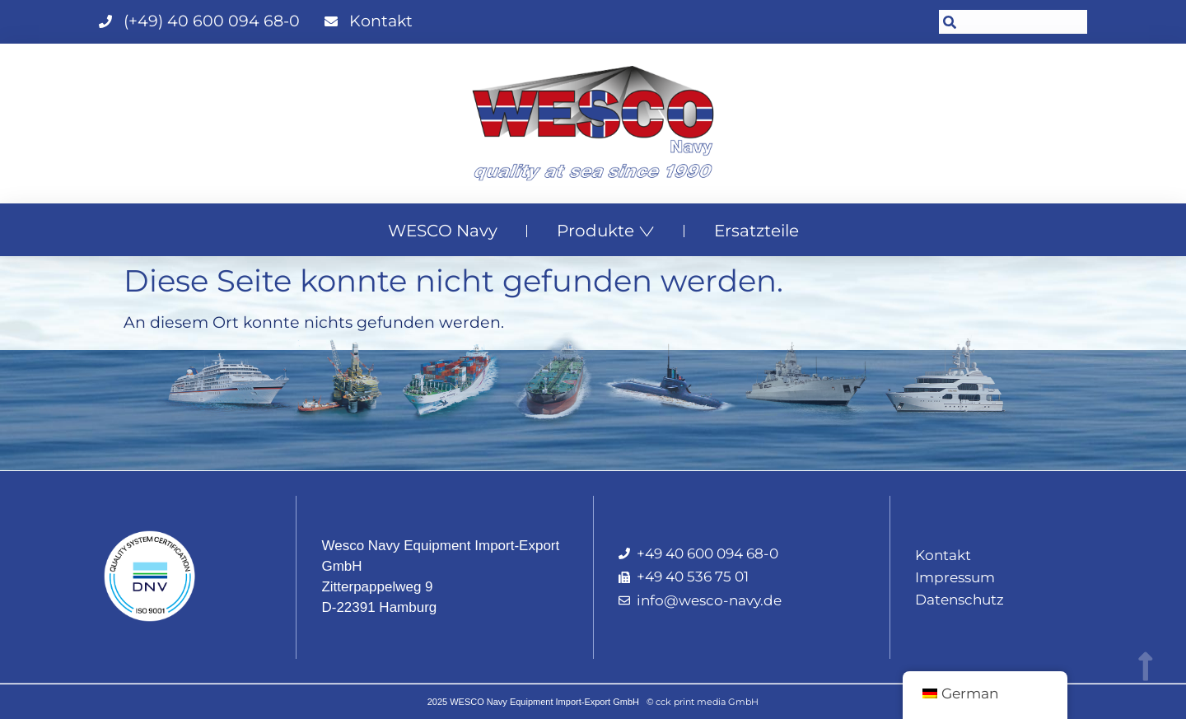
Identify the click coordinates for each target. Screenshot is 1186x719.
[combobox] (1013, 22)
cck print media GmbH (707, 701)
